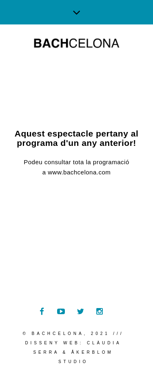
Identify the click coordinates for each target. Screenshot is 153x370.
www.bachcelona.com (79, 172)
